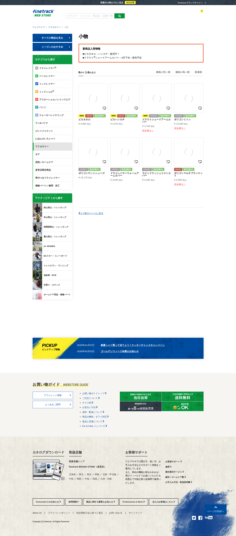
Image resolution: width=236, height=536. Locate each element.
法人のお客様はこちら (163, 502)
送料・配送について (93, 412)
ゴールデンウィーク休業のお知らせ (120, 351)
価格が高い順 (182, 72)
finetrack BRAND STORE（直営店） (87, 466)
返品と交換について (93, 421)
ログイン (172, 13)
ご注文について (91, 398)
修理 (168, 467)
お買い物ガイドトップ (94, 393)
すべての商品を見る (56, 37)
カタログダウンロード (76, 9)
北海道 (72, 474)
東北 (81, 474)
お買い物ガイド (114, 9)
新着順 (198, 72)
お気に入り (184, 13)
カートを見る (197, 13)
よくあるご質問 (96, 9)
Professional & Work (134, 502)
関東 (97, 474)
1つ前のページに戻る (91, 213)
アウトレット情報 (57, 395)
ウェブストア (39, 27)
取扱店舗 (75, 452)
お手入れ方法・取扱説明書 (178, 482)
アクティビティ (159, 13)
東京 (89, 474)
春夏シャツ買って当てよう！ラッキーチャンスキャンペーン (133, 345)
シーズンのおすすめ (56, 46)
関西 (79, 479)
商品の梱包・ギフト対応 (95, 416)
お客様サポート (136, 452)
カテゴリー (145, 13)
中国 (87, 479)
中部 (71, 479)
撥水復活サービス (174, 472)
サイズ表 (87, 402)
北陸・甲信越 (109, 474)
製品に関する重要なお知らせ (100, 502)
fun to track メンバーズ (94, 426)
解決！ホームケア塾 (175, 477)
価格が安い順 (163, 72)
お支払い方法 (90, 407)
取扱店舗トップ (77, 461)
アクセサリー (54, 27)
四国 (95, 479)
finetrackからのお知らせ (53, 311)
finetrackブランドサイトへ (190, 3)
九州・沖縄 (106, 479)
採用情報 (74, 502)
